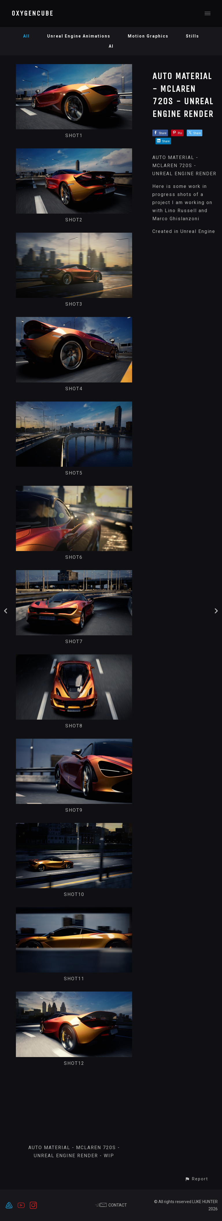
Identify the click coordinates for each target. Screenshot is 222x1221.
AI (111, 46)
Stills (192, 36)
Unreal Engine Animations (78, 36)
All (26, 36)
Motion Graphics (148, 36)
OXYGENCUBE (32, 13)
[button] (196, 1179)
